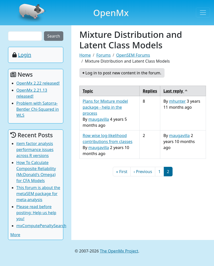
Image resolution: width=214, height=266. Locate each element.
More (15, 234)
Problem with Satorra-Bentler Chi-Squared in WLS (37, 109)
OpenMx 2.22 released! (38, 83)
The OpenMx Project (119, 251)
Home (85, 55)
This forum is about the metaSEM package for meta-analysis (38, 193)
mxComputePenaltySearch (41, 225)
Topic (88, 91)
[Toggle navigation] (203, 13)
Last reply (175, 91)
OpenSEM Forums (133, 55)
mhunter (177, 101)
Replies (150, 91)
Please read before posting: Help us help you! (36, 212)
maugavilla (98, 119)
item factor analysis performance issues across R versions (35, 149)
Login (24, 54)
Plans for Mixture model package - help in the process (105, 107)
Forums (103, 55)
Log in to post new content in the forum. (123, 73)
